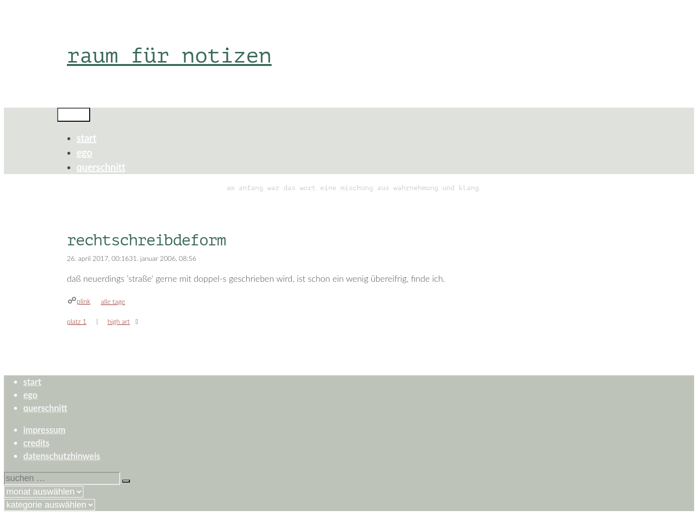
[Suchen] (126, 481)
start (86, 138)
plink (83, 301)
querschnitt (101, 167)
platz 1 (76, 321)
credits (36, 442)
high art (119, 321)
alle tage (113, 301)
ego (84, 152)
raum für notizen (169, 55)
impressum (44, 429)
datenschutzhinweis (61, 456)
